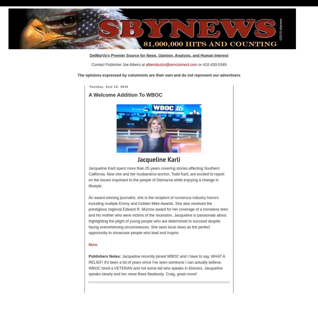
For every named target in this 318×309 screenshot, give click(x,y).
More (93, 245)
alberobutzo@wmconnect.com (171, 65)
